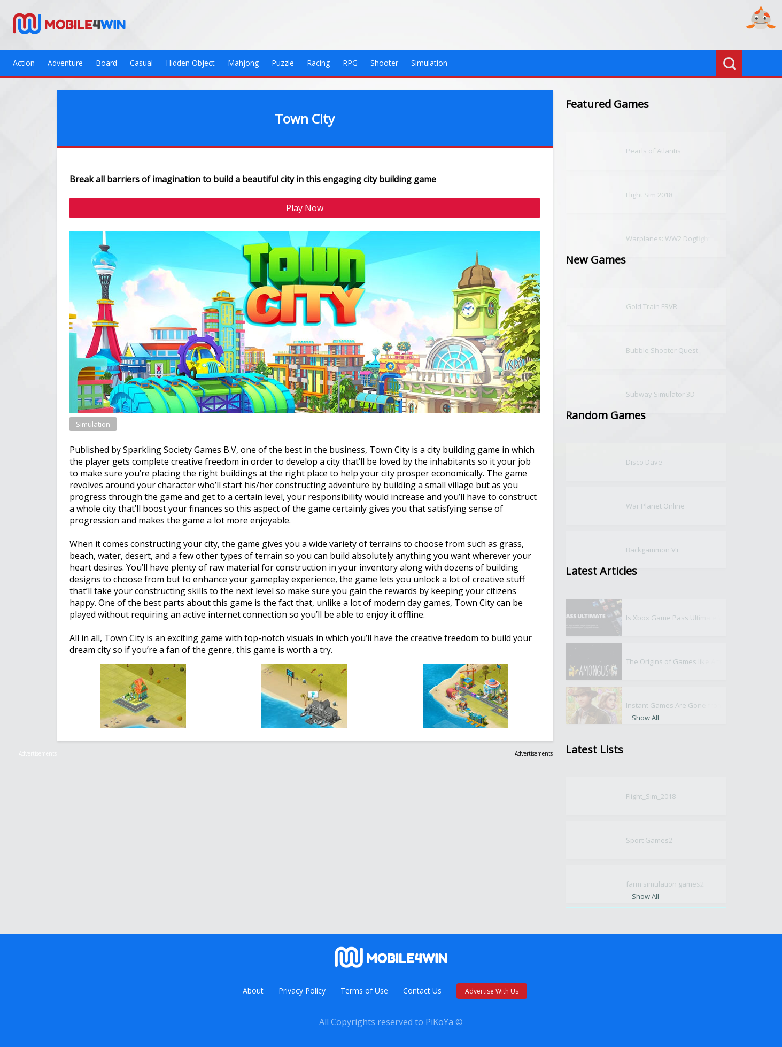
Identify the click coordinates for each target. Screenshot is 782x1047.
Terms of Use (364, 991)
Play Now (304, 208)
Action (24, 63)
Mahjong (243, 63)
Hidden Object (190, 63)
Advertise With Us (491, 991)
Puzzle (283, 63)
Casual (141, 63)
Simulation (429, 63)
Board (106, 63)
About (253, 991)
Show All (645, 717)
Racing (318, 63)
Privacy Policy (302, 991)
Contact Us (422, 991)
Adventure (65, 63)
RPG (350, 63)
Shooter (384, 63)
